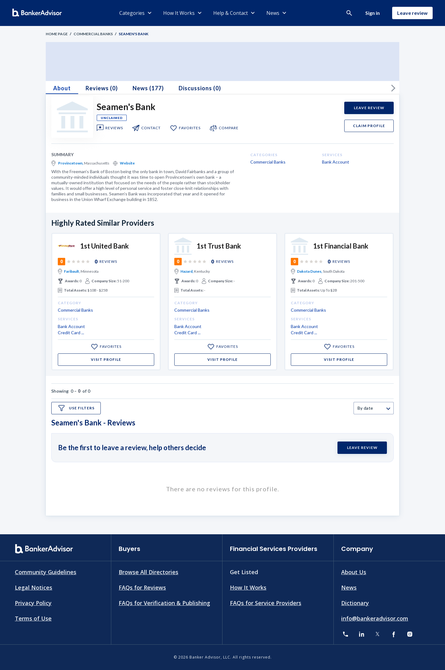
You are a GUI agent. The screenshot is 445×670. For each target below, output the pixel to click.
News (349, 587)
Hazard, (186, 271)
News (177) (148, 88)
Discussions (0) (200, 88)
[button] (349, 13)
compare (229, 128)
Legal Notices (33, 587)
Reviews (114, 128)
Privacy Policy (33, 602)
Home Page (57, 34)
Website (127, 163)
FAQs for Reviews (142, 587)
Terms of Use (33, 618)
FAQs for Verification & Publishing (164, 602)
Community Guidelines (45, 572)
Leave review (412, 13)
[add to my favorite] (173, 128)
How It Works (248, 587)
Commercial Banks (93, 34)
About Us (353, 572)
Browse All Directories (148, 572)
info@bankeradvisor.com (374, 618)
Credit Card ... (71, 332)
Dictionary (355, 602)
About (62, 88)
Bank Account (335, 161)
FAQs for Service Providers (265, 602)
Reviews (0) (102, 88)
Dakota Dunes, (309, 271)
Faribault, (72, 271)
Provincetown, (70, 163)
